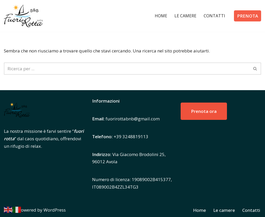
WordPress (54, 210)
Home (161, 16)
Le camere (185, 16)
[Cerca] (126, 69)
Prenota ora (204, 111)
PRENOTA (247, 16)
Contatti (214, 16)
